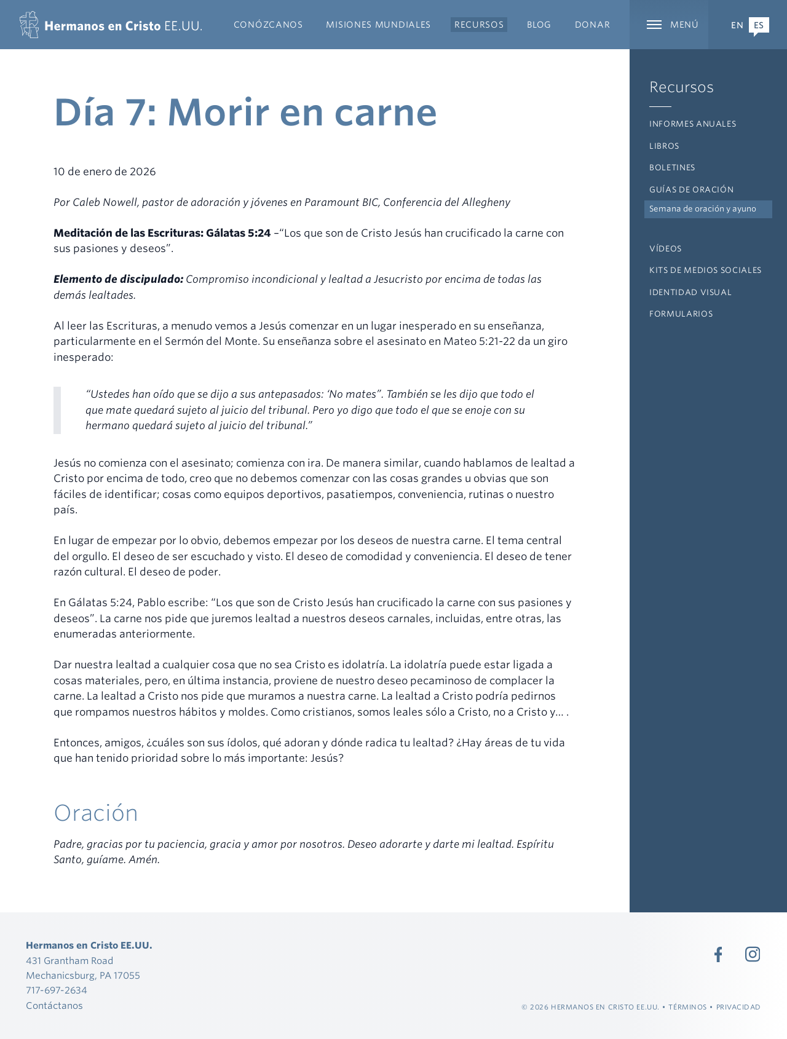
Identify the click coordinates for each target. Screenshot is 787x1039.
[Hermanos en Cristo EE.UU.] (110, 24)
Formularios (681, 313)
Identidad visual (690, 292)
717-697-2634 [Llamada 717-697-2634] (56, 990)
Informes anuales (692, 123)
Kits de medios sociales (705, 270)
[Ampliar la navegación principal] (669, 24)
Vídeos (665, 248)
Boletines (672, 167)
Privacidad (739, 1007)
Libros (664, 146)
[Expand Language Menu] (747, 24)
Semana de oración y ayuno (702, 208)
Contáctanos (54, 1005)
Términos (687, 1007)
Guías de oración (691, 189)
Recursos (681, 87)
